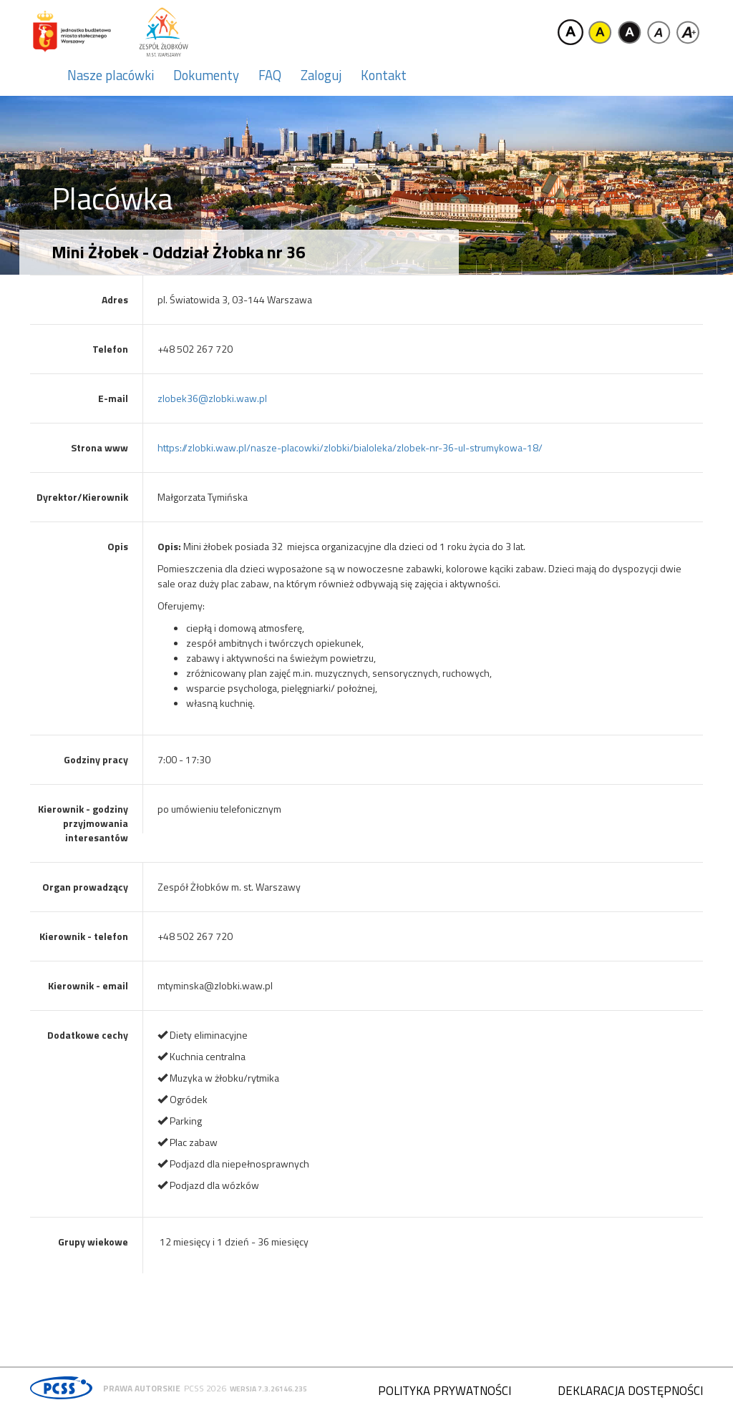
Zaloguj (321, 75)
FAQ (269, 75)
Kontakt (384, 75)
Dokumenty (206, 75)
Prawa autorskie (141, 1388)
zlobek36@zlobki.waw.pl (212, 398)
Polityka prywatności (444, 1390)
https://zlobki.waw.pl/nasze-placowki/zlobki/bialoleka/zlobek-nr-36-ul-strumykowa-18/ (350, 447)
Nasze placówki (110, 75)
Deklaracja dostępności (630, 1390)
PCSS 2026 (205, 1388)
